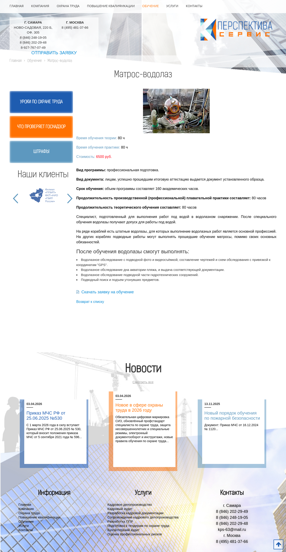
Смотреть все (143, 382)
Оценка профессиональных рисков (134, 534)
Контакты (194, 6)
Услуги (172, 6)
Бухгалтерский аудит (123, 530)
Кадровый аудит (120, 509)
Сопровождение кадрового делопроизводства (143, 517)
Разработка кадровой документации (135, 513)
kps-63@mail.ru (232, 529)
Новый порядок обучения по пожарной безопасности (232, 416)
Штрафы (41, 152)
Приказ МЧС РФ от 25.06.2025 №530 (45, 416)
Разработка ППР (120, 521)
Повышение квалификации (111, 6)
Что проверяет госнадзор (41, 127)
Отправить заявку (54, 52)
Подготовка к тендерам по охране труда (138, 526)
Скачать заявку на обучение (105, 292)
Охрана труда (68, 6)
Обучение (150, 6)
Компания (40, 6)
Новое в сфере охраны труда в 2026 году (139, 408)
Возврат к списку (90, 302)
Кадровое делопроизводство (129, 504)
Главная (17, 6)
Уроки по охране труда (41, 102)
